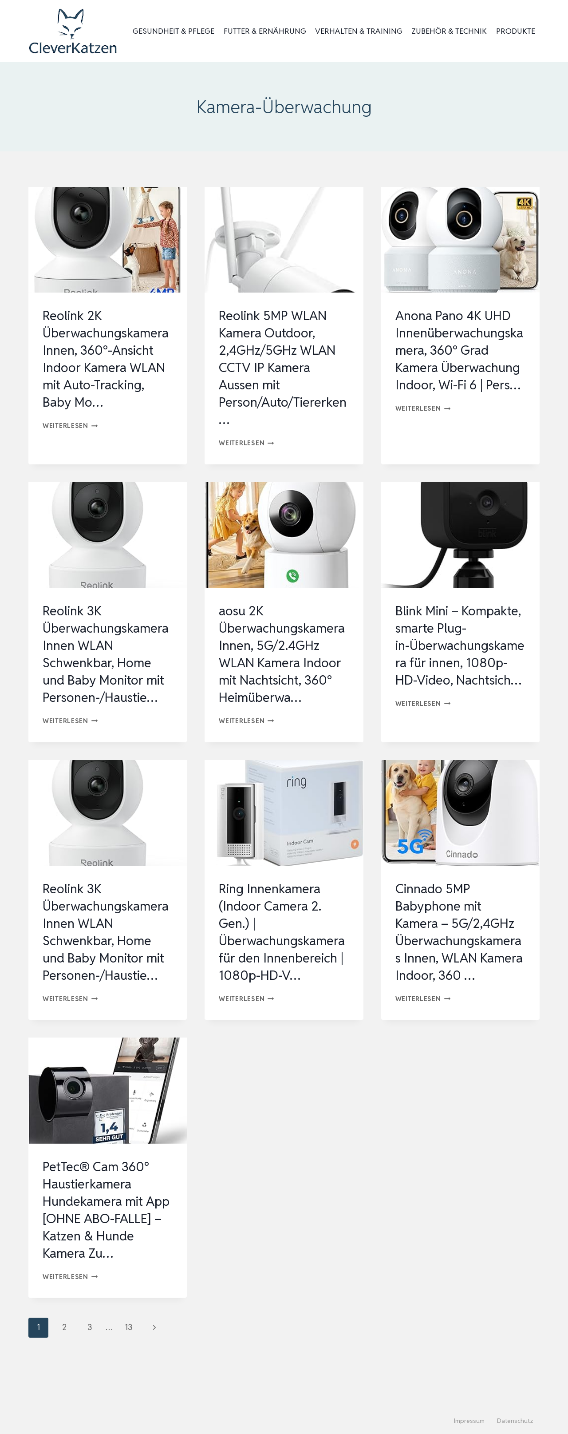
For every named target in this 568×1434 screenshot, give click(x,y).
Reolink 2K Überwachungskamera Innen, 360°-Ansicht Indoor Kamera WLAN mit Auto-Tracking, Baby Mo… (107, 359)
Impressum (469, 1421)
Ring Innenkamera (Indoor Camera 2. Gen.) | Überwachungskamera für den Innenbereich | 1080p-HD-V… (283, 957)
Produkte (515, 31)
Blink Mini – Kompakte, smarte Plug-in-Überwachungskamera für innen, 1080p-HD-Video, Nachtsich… (459, 662)
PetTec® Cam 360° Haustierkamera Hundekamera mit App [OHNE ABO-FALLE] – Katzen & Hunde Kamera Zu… (101, 1244)
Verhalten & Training (358, 31)
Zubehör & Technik (449, 31)
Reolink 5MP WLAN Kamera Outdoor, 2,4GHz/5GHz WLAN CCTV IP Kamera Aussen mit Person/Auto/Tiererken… (281, 367)
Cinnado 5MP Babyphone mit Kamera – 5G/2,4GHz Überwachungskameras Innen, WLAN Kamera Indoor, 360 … (458, 957)
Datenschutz (515, 1421)
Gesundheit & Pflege (173, 31)
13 (129, 1362)
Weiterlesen (70, 425)
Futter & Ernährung (265, 31)
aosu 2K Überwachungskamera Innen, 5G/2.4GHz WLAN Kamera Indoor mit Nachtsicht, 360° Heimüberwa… (283, 654)
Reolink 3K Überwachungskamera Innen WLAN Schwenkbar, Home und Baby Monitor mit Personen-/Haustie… (106, 654)
